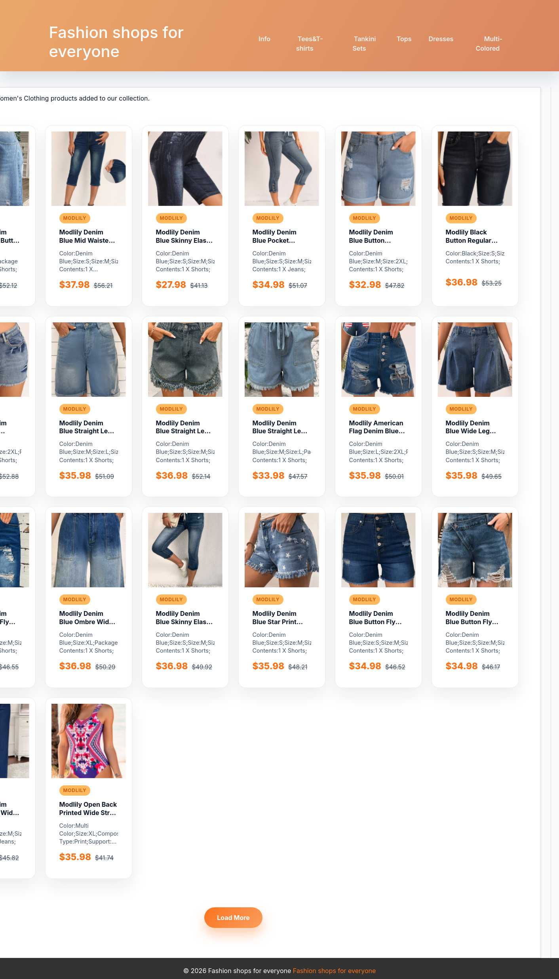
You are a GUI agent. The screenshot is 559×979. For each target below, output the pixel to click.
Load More (233, 918)
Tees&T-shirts (309, 43)
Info (264, 39)
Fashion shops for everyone (116, 42)
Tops (404, 39)
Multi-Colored (488, 43)
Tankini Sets (364, 43)
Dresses (441, 39)
